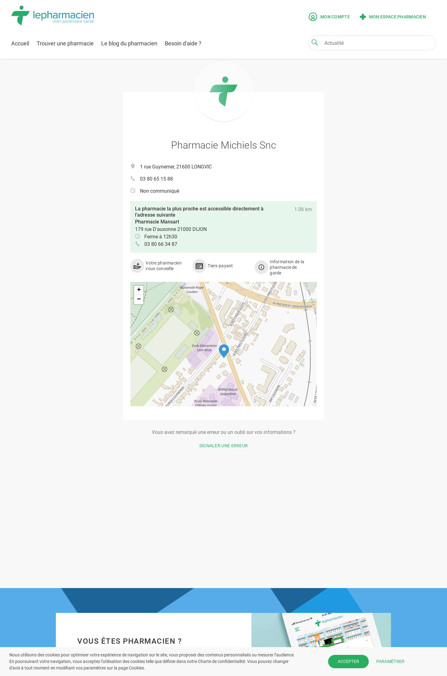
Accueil (20, 43)
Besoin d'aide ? (183, 43)
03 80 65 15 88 (156, 179)
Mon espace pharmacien (393, 17)
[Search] (315, 42)
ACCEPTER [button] (348, 661)
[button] (224, 351)
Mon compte (329, 16)
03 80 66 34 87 (160, 244)
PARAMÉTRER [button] (390, 661)
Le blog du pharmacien (129, 43)
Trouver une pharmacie (65, 43)
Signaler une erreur (223, 445)
